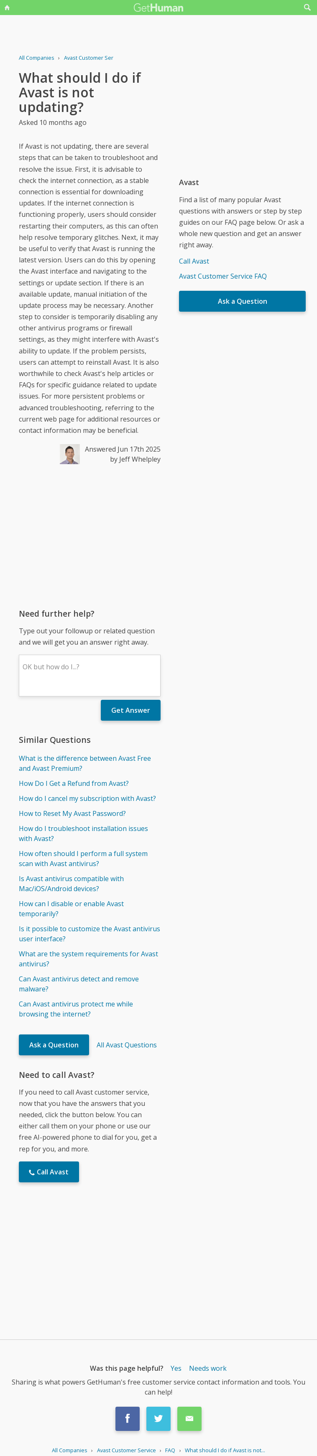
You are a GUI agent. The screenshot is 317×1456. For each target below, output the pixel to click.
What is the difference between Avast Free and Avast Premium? (85, 763)
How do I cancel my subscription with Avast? (87, 798)
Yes (176, 1368)
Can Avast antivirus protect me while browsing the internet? (76, 1009)
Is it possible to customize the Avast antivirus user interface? (89, 933)
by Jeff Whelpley (135, 459)
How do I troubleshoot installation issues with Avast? (83, 833)
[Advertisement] (90, 536)
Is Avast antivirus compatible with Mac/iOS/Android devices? (71, 883)
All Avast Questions (127, 1044)
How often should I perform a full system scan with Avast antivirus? (83, 858)
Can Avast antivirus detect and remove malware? (79, 984)
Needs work (208, 1368)
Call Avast (194, 261)
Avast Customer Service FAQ (223, 276)
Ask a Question (54, 1044)
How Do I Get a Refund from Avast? (74, 783)
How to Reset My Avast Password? (72, 813)
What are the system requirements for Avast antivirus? (88, 958)
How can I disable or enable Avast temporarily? (71, 908)
